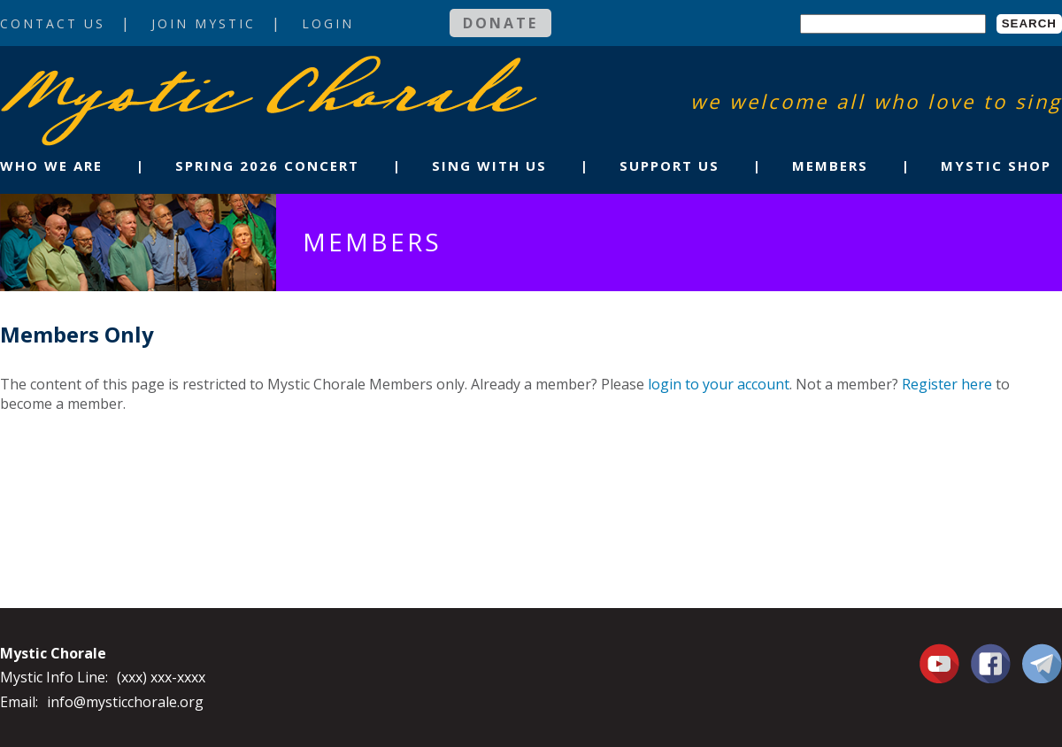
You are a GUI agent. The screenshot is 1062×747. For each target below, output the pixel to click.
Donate (500, 23)
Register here (947, 384)
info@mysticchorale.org (125, 702)
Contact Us (52, 23)
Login (328, 23)
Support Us (670, 165)
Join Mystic (203, 23)
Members (830, 165)
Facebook (991, 653)
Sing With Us (489, 165)
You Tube (941, 662)
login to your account (718, 384)
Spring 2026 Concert (267, 165)
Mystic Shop (996, 165)
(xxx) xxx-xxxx (161, 677)
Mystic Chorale (102, 74)
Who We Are (51, 165)
